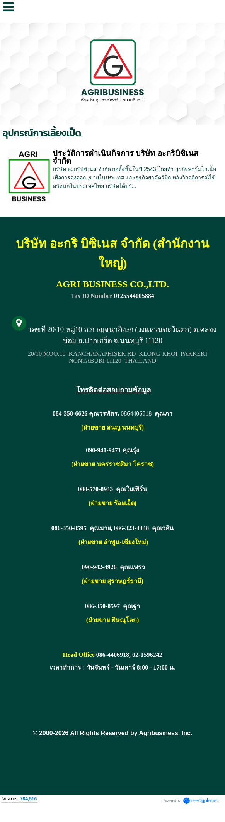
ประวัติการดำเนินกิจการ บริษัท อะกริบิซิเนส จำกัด (125, 157)
